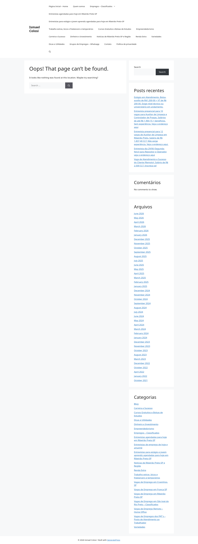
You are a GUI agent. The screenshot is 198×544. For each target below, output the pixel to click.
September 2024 (142, 303)
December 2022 (142, 363)
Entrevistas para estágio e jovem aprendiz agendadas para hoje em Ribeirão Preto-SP (86, 21)
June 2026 (139, 213)
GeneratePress (113, 540)
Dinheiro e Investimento (81, 36)
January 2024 (140, 337)
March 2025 (140, 277)
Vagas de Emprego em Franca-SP (150, 489)
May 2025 (139, 269)
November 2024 (142, 294)
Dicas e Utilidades (57, 44)
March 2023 (140, 359)
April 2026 (139, 222)
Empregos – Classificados (104, 6)
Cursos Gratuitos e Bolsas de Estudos (114, 29)
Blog (136, 403)
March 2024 (140, 329)
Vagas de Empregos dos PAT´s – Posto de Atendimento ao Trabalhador (150, 519)
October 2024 (141, 299)
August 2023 (140, 354)
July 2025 (138, 260)
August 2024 (140, 307)
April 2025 (139, 273)
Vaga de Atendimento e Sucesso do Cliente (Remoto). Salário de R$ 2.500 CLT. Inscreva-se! (151, 162)
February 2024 (141, 333)
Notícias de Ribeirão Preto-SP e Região (114, 36)
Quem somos (79, 6)
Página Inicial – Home (58, 6)
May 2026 (139, 217)
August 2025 (140, 256)
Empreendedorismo (145, 29)
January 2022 (140, 376)
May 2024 (139, 320)
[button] (49, 51)
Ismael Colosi (34, 29)
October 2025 (141, 247)
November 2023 (142, 346)
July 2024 (138, 311)
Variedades (156, 36)
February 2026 (141, 230)
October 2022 (141, 367)
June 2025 (139, 264)
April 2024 (139, 324)
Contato (107, 44)
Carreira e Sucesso (57, 36)
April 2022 (139, 371)
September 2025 (142, 252)
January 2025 (140, 286)
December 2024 (142, 290)
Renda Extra (141, 36)
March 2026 (140, 226)
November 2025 (142, 243)
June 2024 (139, 316)
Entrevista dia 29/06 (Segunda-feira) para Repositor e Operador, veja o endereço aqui (150, 151)
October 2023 (141, 350)
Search (137, 67)
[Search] (69, 85)
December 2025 (142, 239)
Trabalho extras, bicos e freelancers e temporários (71, 29)
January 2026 (140, 234)
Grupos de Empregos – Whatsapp (84, 44)
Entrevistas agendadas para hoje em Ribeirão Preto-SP (73, 14)
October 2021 (141, 380)
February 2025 (141, 281)
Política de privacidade (126, 44)
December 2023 (142, 341)
